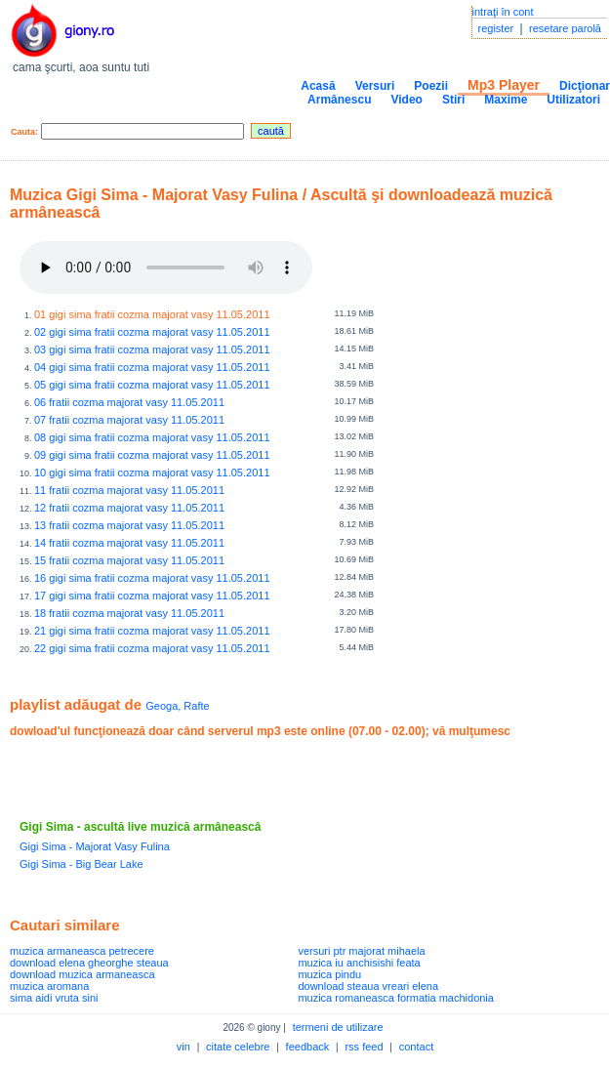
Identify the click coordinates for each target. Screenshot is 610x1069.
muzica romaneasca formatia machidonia (396, 998)
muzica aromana (49, 986)
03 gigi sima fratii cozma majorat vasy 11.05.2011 (152, 349)
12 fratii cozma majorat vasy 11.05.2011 (129, 508)
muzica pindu (329, 974)
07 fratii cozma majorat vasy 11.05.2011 (129, 420)
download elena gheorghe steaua (89, 962)
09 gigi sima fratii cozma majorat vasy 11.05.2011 (152, 455)
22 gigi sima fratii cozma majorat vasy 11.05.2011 (152, 648)
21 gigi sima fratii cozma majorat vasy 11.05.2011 (152, 631)
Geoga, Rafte (177, 706)
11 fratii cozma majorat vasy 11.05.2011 (129, 490)
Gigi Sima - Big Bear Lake (81, 864)
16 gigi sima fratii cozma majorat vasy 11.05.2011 (152, 578)
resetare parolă (565, 28)
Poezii (431, 86)
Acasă (318, 86)
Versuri (375, 86)
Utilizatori (573, 99)
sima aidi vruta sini (54, 998)
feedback (308, 1046)
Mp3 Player (504, 85)
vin (183, 1046)
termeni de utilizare (338, 1027)
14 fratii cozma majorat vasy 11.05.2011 (129, 543)
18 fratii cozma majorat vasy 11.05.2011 (129, 613)
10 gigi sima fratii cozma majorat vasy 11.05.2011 (152, 472)
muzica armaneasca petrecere (82, 951)
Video (406, 99)
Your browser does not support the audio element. (166, 267)
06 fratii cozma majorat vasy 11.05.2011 (129, 402)
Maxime (505, 99)
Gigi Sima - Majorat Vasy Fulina (95, 846)
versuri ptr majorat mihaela (361, 951)
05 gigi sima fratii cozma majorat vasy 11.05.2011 (152, 385)
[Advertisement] (238, 779)
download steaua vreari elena (368, 986)
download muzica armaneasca (82, 974)
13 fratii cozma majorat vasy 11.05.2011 (129, 525)
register (496, 28)
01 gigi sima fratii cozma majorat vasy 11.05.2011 (152, 314)
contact (416, 1046)
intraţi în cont (503, 12)
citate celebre (237, 1046)
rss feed (364, 1046)
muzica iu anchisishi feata (359, 962)
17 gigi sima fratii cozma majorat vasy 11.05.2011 (152, 595)
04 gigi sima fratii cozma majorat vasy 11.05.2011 (152, 367)
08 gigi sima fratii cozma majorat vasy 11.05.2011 (152, 437)
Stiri (453, 99)
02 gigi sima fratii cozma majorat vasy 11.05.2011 (152, 332)
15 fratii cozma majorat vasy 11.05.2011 (129, 560)
